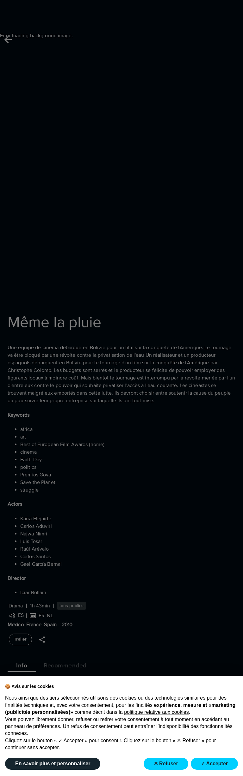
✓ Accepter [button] (214, 763)
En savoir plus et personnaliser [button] (52, 763)
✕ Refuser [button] (166, 763)
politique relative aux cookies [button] (156, 712)
